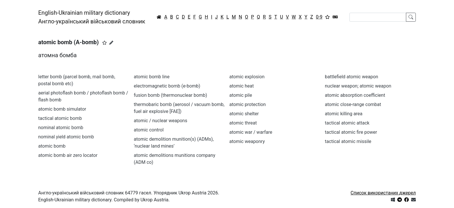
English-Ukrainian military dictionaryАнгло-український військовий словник (91, 17)
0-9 (319, 17)
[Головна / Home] (159, 17)
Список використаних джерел (383, 193)
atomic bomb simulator (62, 109)
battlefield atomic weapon (351, 76)
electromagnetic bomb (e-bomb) (167, 86)
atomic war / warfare (250, 132)
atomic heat (241, 86)
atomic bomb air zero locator (68, 155)
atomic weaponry (247, 141)
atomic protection (247, 104)
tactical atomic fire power (351, 132)
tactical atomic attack (347, 123)
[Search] (377, 17)
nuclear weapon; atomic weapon (358, 86)
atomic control (149, 130)
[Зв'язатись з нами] (413, 200)
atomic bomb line (151, 76)
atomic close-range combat (353, 104)
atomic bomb (51, 146)
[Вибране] (327, 17)
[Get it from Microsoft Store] (393, 200)
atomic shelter (244, 113)
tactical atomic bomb (60, 118)
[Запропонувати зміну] (111, 42)
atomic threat (243, 123)
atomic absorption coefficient (355, 95)
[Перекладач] (335, 17)
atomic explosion (247, 76)
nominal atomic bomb (60, 127)
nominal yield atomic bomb (66, 137)
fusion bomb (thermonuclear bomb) (170, 95)
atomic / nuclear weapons (160, 120)
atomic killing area (344, 113)
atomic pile (240, 95)
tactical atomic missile (348, 141)
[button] (104, 43)
